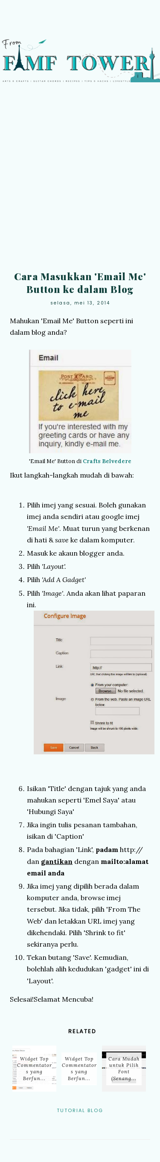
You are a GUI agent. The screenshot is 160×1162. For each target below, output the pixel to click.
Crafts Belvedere (107, 461)
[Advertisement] (80, 179)
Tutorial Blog (80, 1110)
